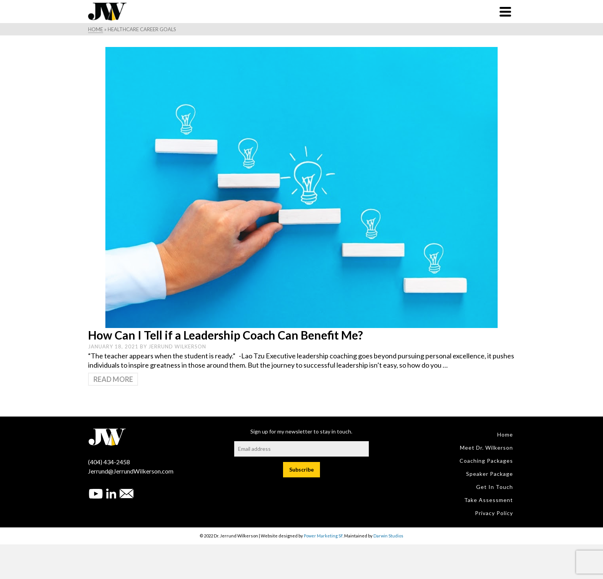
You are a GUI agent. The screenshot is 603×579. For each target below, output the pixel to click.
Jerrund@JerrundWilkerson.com (130, 471)
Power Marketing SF (323, 535)
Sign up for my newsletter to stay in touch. (301, 431)
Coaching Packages (486, 460)
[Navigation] (505, 11)
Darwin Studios (388, 535)
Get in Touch (494, 487)
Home (505, 434)
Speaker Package (489, 473)
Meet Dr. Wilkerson (486, 447)
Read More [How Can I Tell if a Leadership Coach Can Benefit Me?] (113, 379)
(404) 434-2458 (109, 461)
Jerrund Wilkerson (177, 346)
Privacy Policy (494, 513)
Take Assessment (488, 500)
